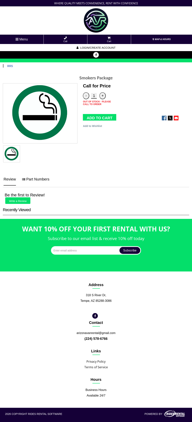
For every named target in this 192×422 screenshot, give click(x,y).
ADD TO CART (99, 118)
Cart (109, 40)
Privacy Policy (96, 361)
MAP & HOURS (162, 39)
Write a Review (18, 201)
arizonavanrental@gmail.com (95, 333)
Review (10, 179)
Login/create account (96, 47)
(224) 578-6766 (95, 339)
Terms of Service (96, 367)
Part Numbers (35, 179)
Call (65, 40)
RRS (10, 66)
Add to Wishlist (92, 126)
